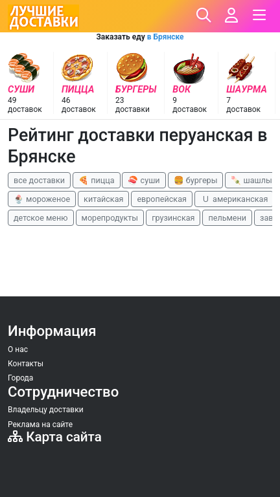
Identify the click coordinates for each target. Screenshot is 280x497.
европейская (162, 199)
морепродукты (110, 218)
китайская (103, 199)
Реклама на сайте (40, 424)
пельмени (227, 218)
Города (20, 377)
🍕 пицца (96, 180)
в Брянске (165, 36)
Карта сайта (55, 437)
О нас (18, 349)
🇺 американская (234, 199)
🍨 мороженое (42, 199)
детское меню (41, 218)
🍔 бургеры (196, 180)
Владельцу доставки (46, 409)
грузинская (173, 218)
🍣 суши (143, 180)
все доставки (39, 180)
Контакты (25, 363)
